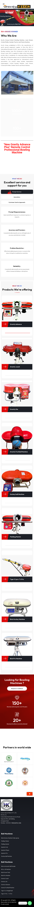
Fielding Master (5, 844)
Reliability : (17, 266)
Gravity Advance (5, 884)
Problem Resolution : (17, 248)
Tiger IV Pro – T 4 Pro (6, 893)
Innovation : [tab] (17, 197)
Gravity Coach (5, 878)
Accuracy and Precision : (17, 230)
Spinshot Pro (4, 853)
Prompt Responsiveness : (17, 212)
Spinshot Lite (4, 847)
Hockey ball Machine (6, 856)
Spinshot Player (5, 850)
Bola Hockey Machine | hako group (10, 838)
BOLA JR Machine (6, 869)
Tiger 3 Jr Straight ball (7, 890)
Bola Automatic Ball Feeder (8, 866)
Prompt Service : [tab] (17, 192)
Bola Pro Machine (5, 875)
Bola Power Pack (5, 872)
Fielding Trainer (5, 841)
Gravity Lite (4, 881)
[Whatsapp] (30, 903)
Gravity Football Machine (7, 887)
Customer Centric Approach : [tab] (17, 202)
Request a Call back (17, 688)
